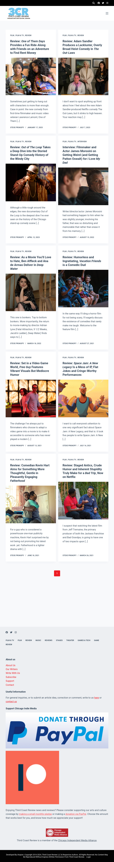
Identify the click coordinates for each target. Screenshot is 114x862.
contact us (11, 701)
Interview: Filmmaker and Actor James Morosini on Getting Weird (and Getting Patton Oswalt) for (81, 154)
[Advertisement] (57, 606)
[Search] (93, 3)
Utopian (20, 855)
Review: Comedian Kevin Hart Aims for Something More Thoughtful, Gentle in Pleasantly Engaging (29, 473)
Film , (12, 35)
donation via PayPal (75, 814)
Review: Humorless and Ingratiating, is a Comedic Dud (82, 261)
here (96, 697)
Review (28, 35)
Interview (82, 142)
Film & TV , (20, 35)
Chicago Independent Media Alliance (77, 840)
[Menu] (107, 13)
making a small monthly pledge (35, 814)
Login (88, 857)
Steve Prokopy (17, 127)
